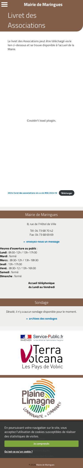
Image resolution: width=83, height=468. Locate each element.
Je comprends (41, 443)
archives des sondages (43, 318)
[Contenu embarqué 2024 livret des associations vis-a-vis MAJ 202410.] (41, 120)
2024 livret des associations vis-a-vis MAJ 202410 (32, 193)
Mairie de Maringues (45, 464)
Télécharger (66, 193)
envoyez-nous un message (43, 241)
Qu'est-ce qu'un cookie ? (18, 451)
